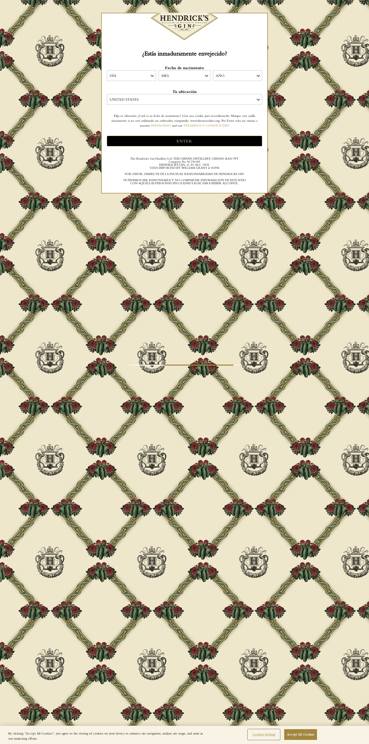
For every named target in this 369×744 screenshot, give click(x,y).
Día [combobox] (113, 76)
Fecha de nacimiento (184, 68)
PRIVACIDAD (161, 125)
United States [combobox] (124, 99)
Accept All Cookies (300, 734)
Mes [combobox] (165, 76)
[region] (184, 735)
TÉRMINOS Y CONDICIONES (206, 125)
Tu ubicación (184, 91)
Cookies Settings (263, 734)
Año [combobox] (220, 76)
